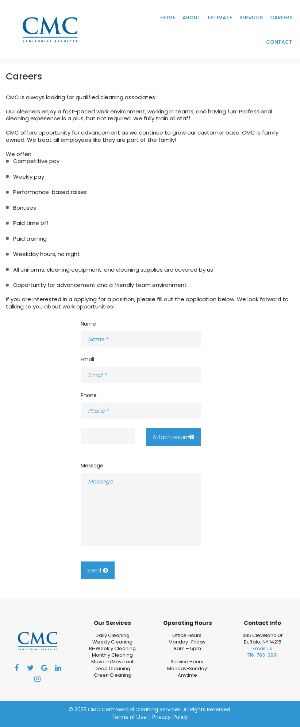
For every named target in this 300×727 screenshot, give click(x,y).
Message (92, 466)
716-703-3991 (262, 655)
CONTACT (279, 42)
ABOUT (191, 17)
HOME (167, 17)
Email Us (262, 648)
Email (87, 359)
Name (88, 324)
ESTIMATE (220, 17)
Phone (89, 395)
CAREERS (281, 17)
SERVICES (251, 17)
